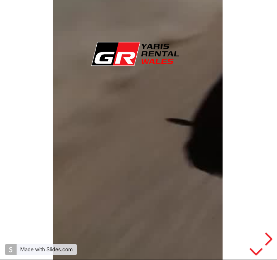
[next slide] (267, 239)
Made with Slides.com (46, 249)
